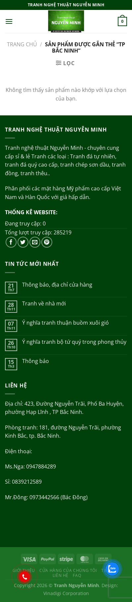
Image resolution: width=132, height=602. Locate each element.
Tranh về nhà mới (44, 304)
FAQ (77, 575)
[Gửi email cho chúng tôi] (34, 242)
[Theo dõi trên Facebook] (11, 242)
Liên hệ (60, 575)
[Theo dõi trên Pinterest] (46, 242)
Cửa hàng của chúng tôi (68, 570)
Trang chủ (22, 44)
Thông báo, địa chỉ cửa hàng (57, 285)
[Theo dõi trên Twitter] (23, 242)
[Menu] (9, 21)
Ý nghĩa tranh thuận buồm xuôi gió (65, 323)
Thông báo (35, 361)
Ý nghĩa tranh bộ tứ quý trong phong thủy (74, 342)
